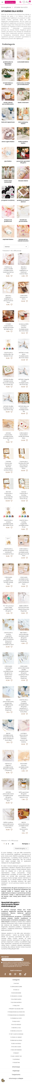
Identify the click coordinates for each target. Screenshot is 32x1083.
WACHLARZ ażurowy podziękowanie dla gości (23, 766)
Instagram (20, 974)
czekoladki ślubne (23, 62)
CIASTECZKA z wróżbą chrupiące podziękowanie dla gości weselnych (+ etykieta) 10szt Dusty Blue (23, 706)
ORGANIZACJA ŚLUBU (16, 996)
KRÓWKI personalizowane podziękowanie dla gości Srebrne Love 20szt (8, 796)
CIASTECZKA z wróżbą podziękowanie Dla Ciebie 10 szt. (8, 522)
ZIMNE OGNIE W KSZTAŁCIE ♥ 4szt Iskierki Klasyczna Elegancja (23, 608)
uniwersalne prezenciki (8, 181)
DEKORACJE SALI (17, 1027)
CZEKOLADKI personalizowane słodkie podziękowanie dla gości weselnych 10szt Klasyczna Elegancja (23, 672)
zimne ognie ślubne (8, 141)
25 (13, 844)
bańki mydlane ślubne (23, 142)
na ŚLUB (17, 983)
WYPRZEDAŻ (17, 1059)
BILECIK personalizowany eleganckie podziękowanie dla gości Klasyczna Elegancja (8, 705)
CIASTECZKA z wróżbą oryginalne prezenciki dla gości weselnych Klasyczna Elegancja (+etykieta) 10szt (8, 638)
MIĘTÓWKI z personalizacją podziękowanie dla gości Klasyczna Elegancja (23, 637)
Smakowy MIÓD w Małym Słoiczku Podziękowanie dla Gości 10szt (24, 327)
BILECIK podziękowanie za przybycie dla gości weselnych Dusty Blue (8, 737)
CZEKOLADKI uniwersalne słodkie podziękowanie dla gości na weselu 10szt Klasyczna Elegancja (8, 672)
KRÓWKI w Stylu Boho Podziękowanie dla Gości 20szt (24, 355)
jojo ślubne (8, 161)
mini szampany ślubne (23, 122)
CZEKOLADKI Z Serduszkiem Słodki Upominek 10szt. (24, 435)
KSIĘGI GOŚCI (16, 1021)
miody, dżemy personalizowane (8, 103)
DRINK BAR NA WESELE (16, 1040)
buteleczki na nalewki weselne (23, 240)
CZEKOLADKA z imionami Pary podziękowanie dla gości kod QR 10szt (23, 552)
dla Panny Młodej (16, 999)
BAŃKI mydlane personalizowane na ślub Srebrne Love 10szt (8, 824)
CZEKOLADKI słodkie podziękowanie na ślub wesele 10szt (8, 580)
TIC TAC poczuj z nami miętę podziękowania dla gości (8, 608)
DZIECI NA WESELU (16, 1043)
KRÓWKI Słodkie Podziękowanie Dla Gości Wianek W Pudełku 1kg (8, 381)
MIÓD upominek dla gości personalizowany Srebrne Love (23, 794)
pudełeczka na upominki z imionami (8, 63)
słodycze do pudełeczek (8, 220)
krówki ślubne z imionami (8, 83)
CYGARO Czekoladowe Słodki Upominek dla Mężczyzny (8, 326)
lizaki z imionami (23, 102)
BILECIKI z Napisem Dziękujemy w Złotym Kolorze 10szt (8, 299)
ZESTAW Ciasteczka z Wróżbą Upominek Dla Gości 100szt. (8, 495)
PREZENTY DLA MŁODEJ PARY (16, 1008)
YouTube (10, 974)
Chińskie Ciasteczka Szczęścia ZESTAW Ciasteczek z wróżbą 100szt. (8, 466)
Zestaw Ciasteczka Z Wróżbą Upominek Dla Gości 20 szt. (23, 495)
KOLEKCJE (16, 989)
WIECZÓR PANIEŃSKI (17, 1050)
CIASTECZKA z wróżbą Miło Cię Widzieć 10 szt (8, 354)
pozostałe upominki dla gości (23, 162)
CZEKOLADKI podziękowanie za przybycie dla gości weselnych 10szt (24, 580)
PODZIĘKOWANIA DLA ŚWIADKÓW (17, 1015)
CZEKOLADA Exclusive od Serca (23, 297)
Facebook (5, 974)
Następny (26, 844)
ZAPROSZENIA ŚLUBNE (16, 986)
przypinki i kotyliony (8, 200)
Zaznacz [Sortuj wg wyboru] (16, 247)
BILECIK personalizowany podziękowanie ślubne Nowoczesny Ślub (23, 826)
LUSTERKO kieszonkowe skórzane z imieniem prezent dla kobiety (24, 738)
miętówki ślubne (8, 239)
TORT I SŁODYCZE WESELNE (16, 1034)
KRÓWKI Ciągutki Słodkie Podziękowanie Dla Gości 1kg (24, 381)
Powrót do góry (21, 849)
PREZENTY (16, 1053)
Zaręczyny (17, 1005)
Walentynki (17, 1062)
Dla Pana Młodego (17, 1002)
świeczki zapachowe (8, 122)
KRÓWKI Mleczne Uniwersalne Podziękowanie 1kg (24, 408)
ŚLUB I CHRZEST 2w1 (17, 1056)
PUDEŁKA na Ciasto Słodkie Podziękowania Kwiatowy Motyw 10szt (8, 270)
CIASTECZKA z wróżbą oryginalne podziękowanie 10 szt (23, 523)
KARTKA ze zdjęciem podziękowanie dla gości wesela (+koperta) (8, 767)
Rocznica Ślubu (16, 1046)
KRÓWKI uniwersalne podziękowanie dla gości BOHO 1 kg (8, 436)
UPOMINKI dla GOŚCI (17, 1018)
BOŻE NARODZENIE (16, 993)
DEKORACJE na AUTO (16, 1031)
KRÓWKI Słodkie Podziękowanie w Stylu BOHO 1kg (8, 408)
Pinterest (15, 974)
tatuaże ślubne (23, 181)
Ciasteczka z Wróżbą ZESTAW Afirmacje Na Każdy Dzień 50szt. (24, 465)
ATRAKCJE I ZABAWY (17, 1037)
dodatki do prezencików (23, 220)
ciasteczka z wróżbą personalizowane (23, 83)
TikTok (25, 974)
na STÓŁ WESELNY (16, 1024)
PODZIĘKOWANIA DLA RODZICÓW (17, 1012)
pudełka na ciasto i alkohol (23, 201)
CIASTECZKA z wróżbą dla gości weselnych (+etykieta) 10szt (8, 551)
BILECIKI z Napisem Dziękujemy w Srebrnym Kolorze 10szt (24, 270)
